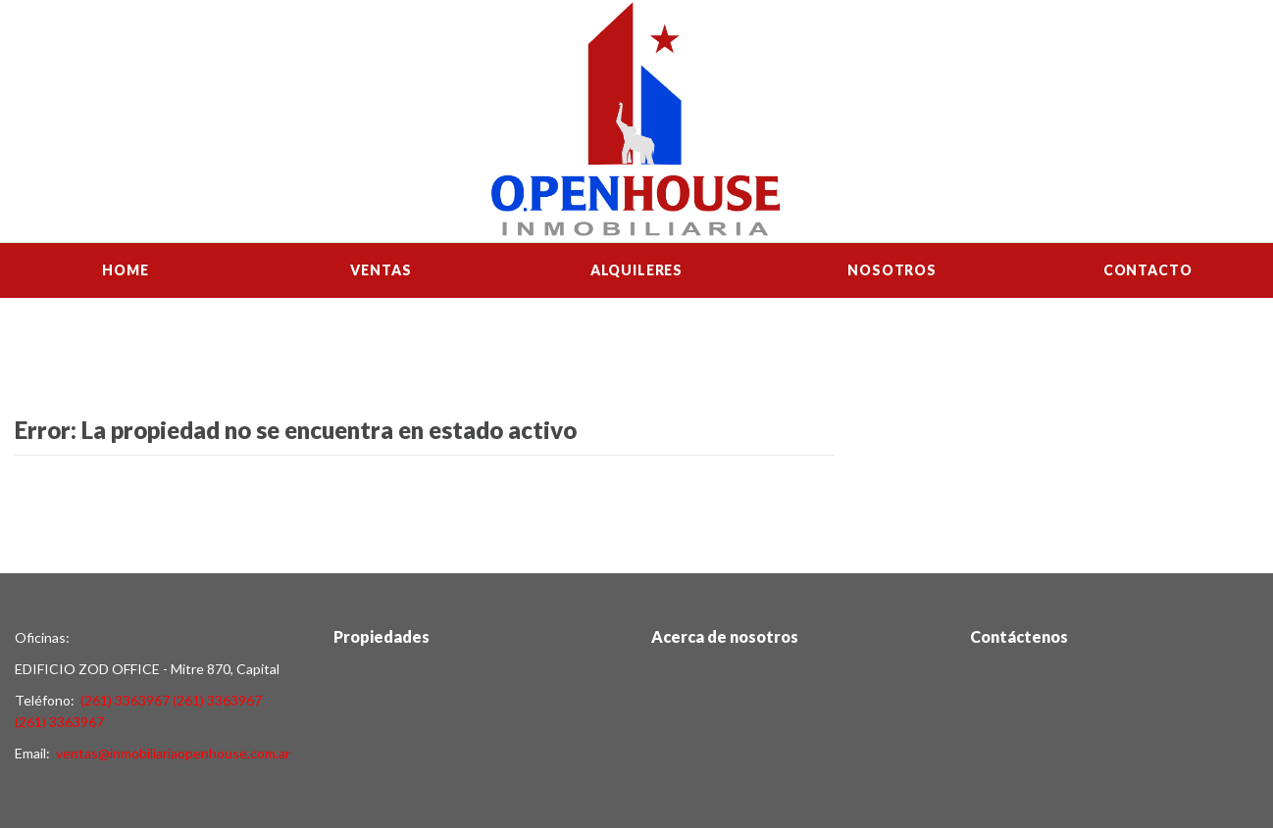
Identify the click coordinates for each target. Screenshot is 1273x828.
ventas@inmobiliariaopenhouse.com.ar (173, 753)
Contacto (1148, 270)
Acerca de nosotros (724, 636)
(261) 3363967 (125, 700)
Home (125, 270)
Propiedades (381, 636)
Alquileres (636, 270)
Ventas (380, 270)
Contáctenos (1019, 636)
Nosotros (892, 270)
